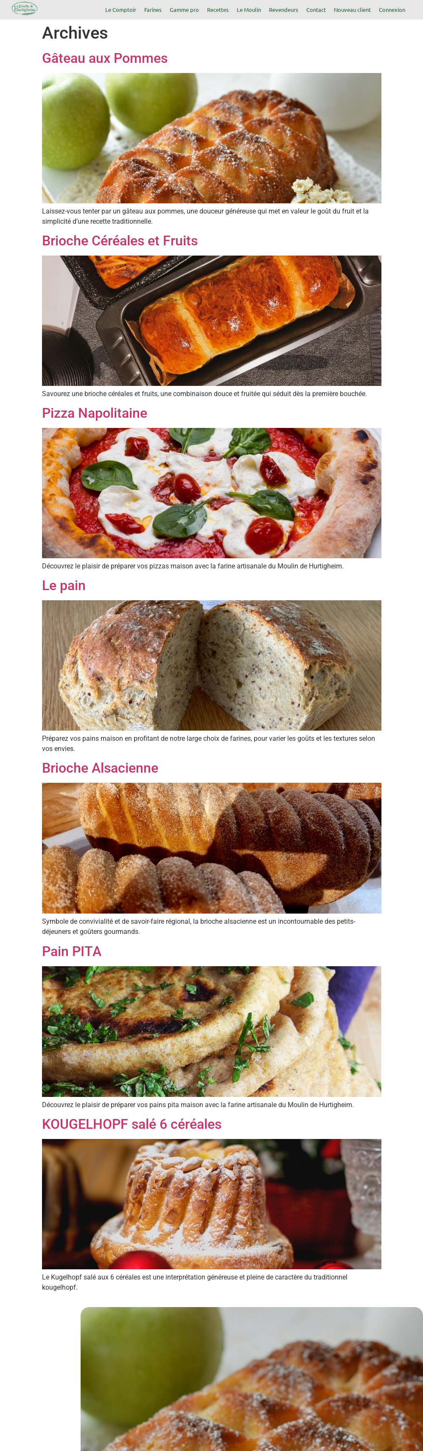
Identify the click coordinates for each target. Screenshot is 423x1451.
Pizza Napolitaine (94, 413)
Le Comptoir (120, 9)
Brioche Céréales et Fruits (120, 241)
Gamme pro (184, 9)
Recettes (218, 9)
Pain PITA (71, 951)
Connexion (392, 9)
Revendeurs (283, 9)
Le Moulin (249, 9)
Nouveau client (352, 9)
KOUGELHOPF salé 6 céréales (131, 1124)
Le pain (64, 585)
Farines (153, 9)
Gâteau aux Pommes (105, 58)
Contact (316, 9)
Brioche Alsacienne (100, 768)
